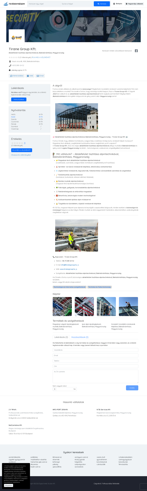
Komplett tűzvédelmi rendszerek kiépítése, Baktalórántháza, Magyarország (123, 326)
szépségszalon (80, 464)
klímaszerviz (57, 457)
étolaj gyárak (80, 460)
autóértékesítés (14, 457)
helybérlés (78, 462)
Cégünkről (97, 484)
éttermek (56, 460)
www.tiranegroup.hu (68, 269)
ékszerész (34, 464)
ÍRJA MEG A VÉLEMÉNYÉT (41, 57)
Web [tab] (30, 76)
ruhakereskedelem (125, 457)
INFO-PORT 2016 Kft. (60, 410)
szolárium (12, 462)
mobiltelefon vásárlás (38, 460)
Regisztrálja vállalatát (134, 4)
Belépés (117, 4)
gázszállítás (57, 467)
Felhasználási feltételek (110, 484)
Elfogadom (8, 485)
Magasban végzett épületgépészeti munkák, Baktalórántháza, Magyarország (66, 326)
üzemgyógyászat (125, 460)
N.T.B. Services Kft (103, 410)
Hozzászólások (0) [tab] (79, 337)
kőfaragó (56, 462)
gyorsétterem (102, 460)
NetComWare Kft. (15, 425)
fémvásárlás (123, 464)
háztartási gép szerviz (39, 462)
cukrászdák (101, 464)
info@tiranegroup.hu (70, 265)
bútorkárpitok (102, 462)
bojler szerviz (35, 467)
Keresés (102, 4)
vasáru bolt (101, 457)
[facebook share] (136, 50)
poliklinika (34, 457)
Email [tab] (40, 76)
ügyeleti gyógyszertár (17, 460)
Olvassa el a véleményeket (21, 155)
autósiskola (79, 467)
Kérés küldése (16, 76)
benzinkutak (123, 462)
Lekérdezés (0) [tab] (61, 337)
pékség (55, 464)
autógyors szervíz (81, 457)
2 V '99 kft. (12, 410)
